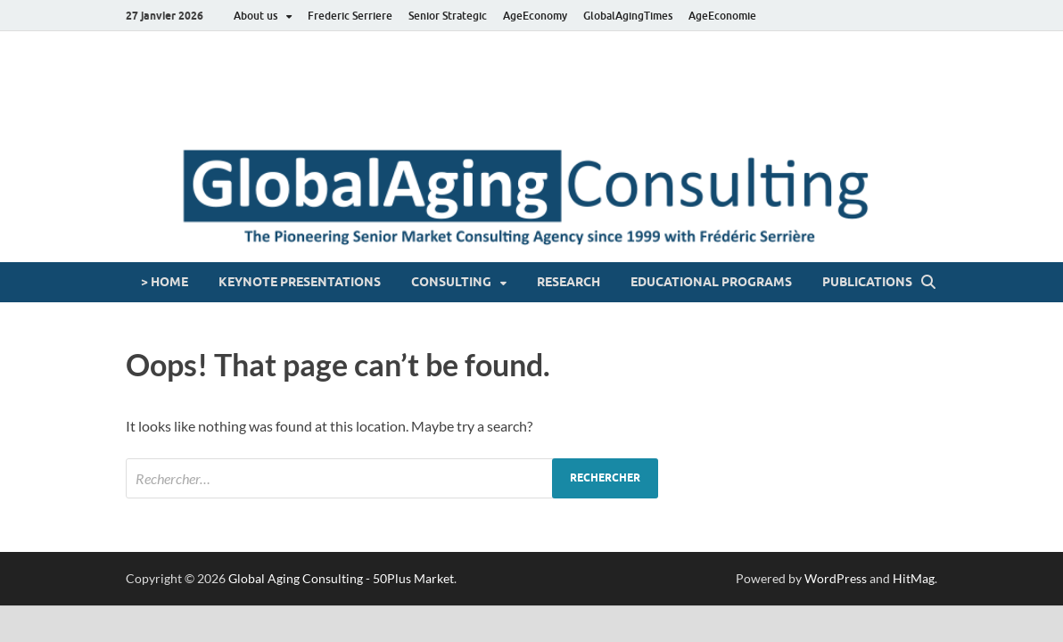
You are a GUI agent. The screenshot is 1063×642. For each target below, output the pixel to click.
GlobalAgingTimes (627, 15)
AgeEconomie (722, 15)
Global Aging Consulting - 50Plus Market (341, 578)
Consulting (451, 282)
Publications (867, 282)
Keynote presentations (299, 282)
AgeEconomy (535, 15)
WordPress (835, 578)
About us (255, 15)
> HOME (164, 282)
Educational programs (711, 282)
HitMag (914, 578)
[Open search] (928, 282)
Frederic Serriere (350, 15)
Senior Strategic (447, 15)
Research (568, 282)
